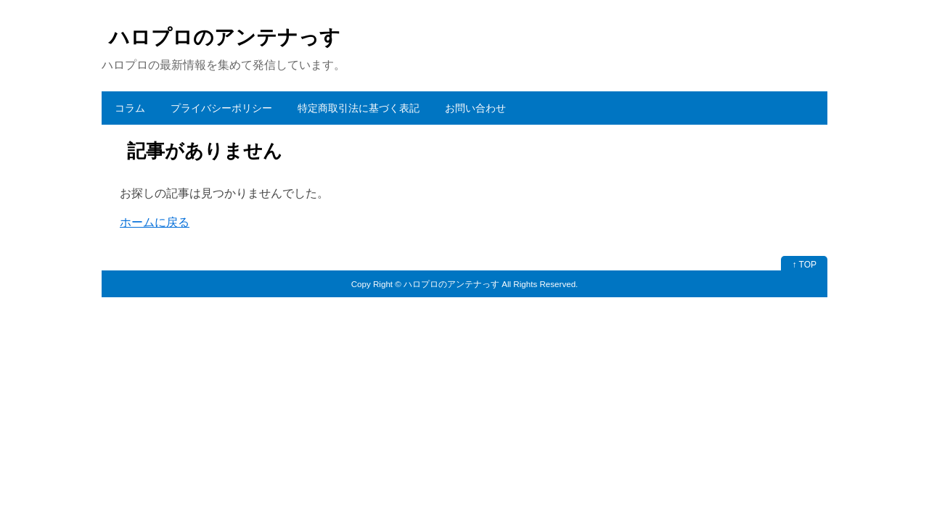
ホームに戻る (154, 222)
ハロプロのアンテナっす (224, 37)
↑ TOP (804, 265)
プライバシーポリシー (221, 108)
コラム (130, 108)
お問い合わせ (475, 108)
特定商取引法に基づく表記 (359, 108)
